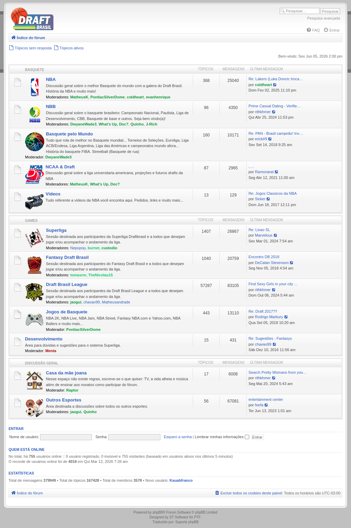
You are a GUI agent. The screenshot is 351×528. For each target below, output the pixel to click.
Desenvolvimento (43, 338)
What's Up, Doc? (114, 124)
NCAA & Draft (60, 166)
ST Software (178, 517)
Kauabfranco (181, 480)
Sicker (260, 199)
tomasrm (78, 275)
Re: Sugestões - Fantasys (270, 338)
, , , (251, 166)
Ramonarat (264, 172)
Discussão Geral (41, 363)
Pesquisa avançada (323, 18)
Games (31, 221)
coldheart (135, 97)
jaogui (75, 302)
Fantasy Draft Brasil (67, 257)
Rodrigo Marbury (269, 317)
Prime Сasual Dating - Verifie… (275, 106)
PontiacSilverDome (107, 97)
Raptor (72, 390)
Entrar (16, 429)
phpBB (158, 512)
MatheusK (79, 97)
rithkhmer (263, 112)
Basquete (34, 70)
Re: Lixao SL (259, 230)
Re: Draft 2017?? (263, 311)
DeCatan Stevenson (272, 263)
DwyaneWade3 (83, 124)
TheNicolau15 (100, 275)
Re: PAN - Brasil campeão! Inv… (276, 133)
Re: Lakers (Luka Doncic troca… (276, 79)
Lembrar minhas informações (222, 437)
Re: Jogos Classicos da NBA (273, 193)
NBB (51, 106)
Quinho (137, 124)
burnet (93, 248)
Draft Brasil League (66, 284)
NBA (51, 79)
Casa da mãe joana (66, 372)
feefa (259, 405)
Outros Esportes (63, 400)
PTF (197, 517)
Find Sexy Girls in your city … (273, 284)
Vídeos (53, 193)
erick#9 (261, 139)
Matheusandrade (116, 302)
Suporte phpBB (187, 522)
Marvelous (264, 235)
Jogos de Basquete (66, 311)
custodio (109, 248)
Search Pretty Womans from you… (278, 372)
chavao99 (91, 302)
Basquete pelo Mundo (69, 133)
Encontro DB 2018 (264, 257)
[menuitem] (313, 30)
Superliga (56, 230)
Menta (50, 351)
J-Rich (151, 124)
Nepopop (78, 248)
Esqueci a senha (178, 437)
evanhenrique (158, 97)
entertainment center (266, 399)
